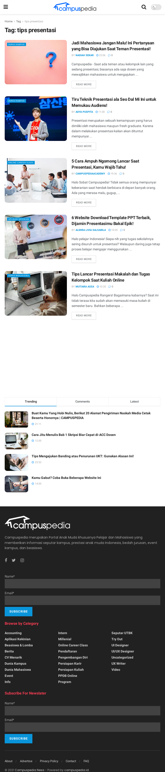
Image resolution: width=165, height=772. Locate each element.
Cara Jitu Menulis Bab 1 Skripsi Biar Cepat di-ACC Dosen (74, 435)
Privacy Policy (49, 761)
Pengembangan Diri (73, 657)
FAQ (86, 761)
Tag (18, 21)
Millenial (64, 639)
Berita (9, 651)
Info (8, 682)
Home (8, 21)
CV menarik (13, 657)
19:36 (112, 173)
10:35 (101, 286)
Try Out (117, 639)
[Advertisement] (82, 359)
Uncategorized (122, 657)
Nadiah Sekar (85, 55)
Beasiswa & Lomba (19, 645)
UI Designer (120, 645)
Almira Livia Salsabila (91, 230)
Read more (84, 84)
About (8, 761)
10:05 (113, 230)
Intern (62, 633)
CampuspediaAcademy (90, 173)
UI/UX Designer (122, 651)
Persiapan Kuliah (71, 669)
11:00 (100, 111)
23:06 (100, 55)
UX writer (118, 663)
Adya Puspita (84, 111)
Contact (71, 761)
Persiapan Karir (69, 663)
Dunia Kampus (19, 44)
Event (9, 676)
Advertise (26, 761)
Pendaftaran (67, 651)
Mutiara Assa (85, 286)
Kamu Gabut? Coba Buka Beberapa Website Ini (66, 478)
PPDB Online (67, 676)
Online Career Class (24, 162)
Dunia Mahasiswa (22, 275)
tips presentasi (34, 21)
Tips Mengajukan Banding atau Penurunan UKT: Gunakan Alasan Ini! (83, 456)
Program (64, 682)
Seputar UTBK (122, 633)
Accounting (13, 633)
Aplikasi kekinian (22, 219)
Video (115, 669)
